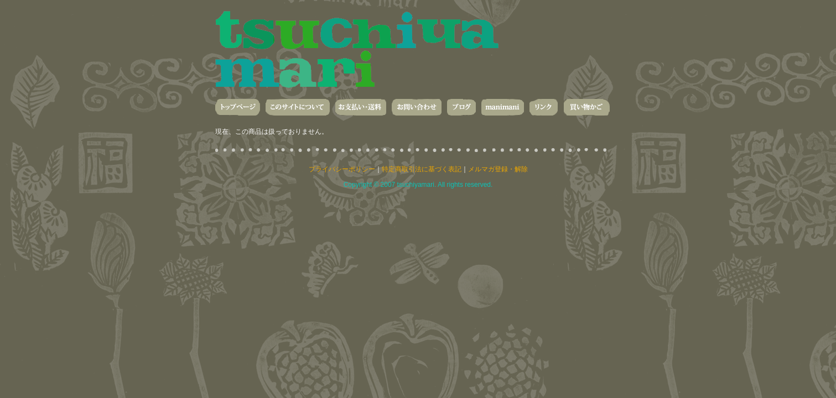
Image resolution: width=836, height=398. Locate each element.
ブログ (461, 107)
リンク (543, 107)
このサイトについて (298, 107)
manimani (502, 107)
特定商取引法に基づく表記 (421, 169)
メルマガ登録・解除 (498, 169)
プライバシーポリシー (342, 169)
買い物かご (586, 107)
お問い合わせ (417, 107)
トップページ (237, 107)
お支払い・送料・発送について (360, 107)
